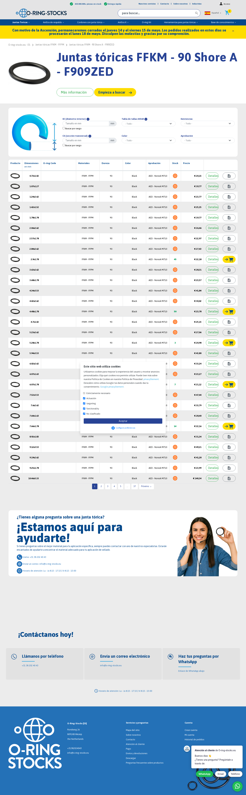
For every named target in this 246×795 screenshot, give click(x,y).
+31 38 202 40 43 (30, 665)
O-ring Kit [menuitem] (146, 22)
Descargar (131, 758)
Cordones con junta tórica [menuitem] (91, 22)
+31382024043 (74, 748)
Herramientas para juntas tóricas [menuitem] (181, 22)
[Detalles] (212, 176)
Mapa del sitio (133, 730)
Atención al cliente (135, 744)
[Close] (233, 31)
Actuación (91, 398)
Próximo (146, 486)
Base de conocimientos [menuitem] (223, 22)
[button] (212, 13)
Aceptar (123, 420)
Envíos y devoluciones (136, 753)
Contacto (130, 739)
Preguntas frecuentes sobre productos (144, 762)
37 (134, 486)
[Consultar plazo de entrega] (229, 176)
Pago (128, 748)
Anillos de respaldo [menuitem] (53, 22)
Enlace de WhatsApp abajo (191, 671)
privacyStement (151, 379)
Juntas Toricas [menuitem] (21, 22)
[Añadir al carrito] (229, 259)
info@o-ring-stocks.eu (111, 665)
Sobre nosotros (133, 735)
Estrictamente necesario (98, 393)
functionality (92, 408)
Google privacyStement (112, 386)
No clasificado (93, 413)
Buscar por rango (72, 128)
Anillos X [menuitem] (123, 22)
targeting (91, 403)
